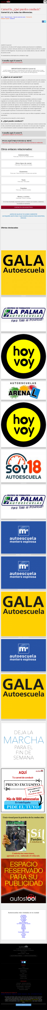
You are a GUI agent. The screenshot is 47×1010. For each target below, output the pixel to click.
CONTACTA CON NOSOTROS (23, 207)
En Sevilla (23, 918)
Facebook (43, 22)
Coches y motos (23, 978)
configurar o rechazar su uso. (26, 1000)
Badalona (23, 927)
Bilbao (23, 924)
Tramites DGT (23, 976)
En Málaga (23, 920)
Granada (23, 935)
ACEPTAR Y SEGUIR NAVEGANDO (23, 1004)
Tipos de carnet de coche (19, 17)
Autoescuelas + (23, 970)
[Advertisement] (23, 34)
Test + (23, 973)
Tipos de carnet (23, 971)
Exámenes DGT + (23, 974)
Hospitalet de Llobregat (23, 932)
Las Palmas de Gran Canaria (23, 923)
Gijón (23, 931)
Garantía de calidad (23, 989)
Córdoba (23, 926)
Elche (23, 936)
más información (34, 999)
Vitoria (23, 933)
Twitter (45, 22)
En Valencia (23, 917)
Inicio (2, 17)
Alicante (23, 925)
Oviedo (23, 937)
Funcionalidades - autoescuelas (23, 986)
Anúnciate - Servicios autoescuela (23, 984)
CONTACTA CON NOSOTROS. (30, 955)
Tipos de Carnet (8, 17)
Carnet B (12, 18)
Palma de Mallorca (23, 922)
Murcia (23, 921)
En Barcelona (23, 916)
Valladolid (23, 928)
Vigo (23, 930)
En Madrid (23, 915)
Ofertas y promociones (23, 968)
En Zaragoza (23, 919)
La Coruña (23, 934)
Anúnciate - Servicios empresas (23, 983)
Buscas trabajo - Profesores (23, 987)
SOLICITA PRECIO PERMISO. (16, 955)
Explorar (23, 965)
